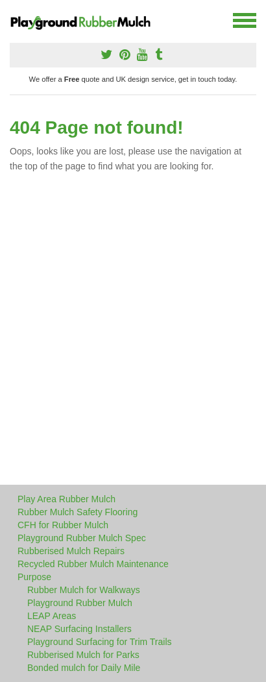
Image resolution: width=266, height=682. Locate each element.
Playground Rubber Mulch (79, 603)
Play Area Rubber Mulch (66, 499)
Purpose (34, 577)
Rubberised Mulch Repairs (71, 551)
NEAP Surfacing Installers (79, 629)
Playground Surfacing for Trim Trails (99, 642)
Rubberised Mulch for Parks (83, 655)
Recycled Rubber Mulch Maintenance (93, 564)
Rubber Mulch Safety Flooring (78, 512)
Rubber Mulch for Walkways (83, 590)
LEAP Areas (51, 616)
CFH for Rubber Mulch (63, 525)
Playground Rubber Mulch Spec (82, 538)
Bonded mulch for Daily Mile (83, 668)
